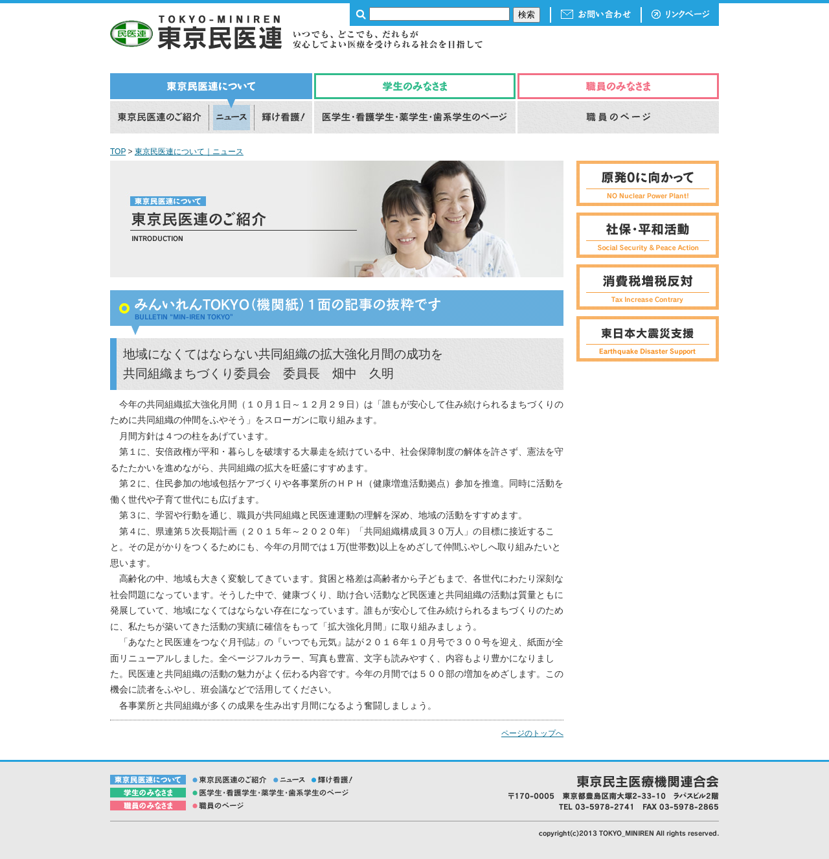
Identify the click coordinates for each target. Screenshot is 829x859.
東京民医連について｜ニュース (189, 151)
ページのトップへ (532, 733)
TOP (118, 151)
